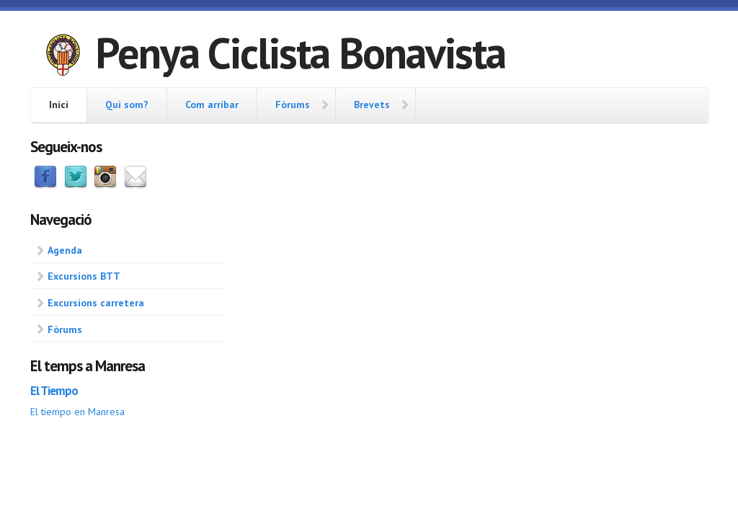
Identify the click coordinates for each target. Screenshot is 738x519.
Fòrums (292, 104)
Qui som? (126, 104)
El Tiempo (54, 391)
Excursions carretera (96, 302)
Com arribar (212, 104)
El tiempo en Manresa (77, 411)
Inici (58, 104)
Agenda (65, 250)
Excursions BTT (84, 276)
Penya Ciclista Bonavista (300, 53)
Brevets (372, 104)
